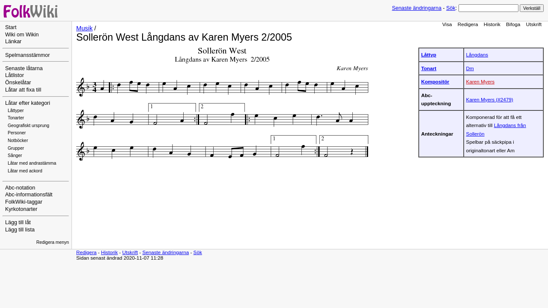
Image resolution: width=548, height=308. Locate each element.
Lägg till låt (18, 222)
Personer (17, 132)
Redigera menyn (52, 242)
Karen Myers (480, 81)
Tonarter (16, 118)
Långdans (477, 54)
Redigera (468, 24)
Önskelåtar (18, 83)
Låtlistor (14, 75)
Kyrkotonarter (21, 209)
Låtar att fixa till (23, 90)
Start (10, 27)
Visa (447, 24)
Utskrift (534, 24)
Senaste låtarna (24, 68)
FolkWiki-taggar (23, 202)
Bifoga (513, 24)
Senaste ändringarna (416, 8)
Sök (450, 8)
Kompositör (435, 81)
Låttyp (428, 54)
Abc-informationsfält (29, 195)
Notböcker (18, 140)
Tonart (429, 68)
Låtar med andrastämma (32, 163)
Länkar (13, 41)
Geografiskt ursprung (28, 125)
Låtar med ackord (25, 171)
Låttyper (16, 110)
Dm (470, 68)
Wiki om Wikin (22, 35)
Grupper (16, 148)
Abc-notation (20, 188)
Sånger (15, 155)
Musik (84, 28)
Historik (492, 24)
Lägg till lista (20, 230)
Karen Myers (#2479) (489, 99)
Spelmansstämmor (27, 55)
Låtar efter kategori (27, 103)
